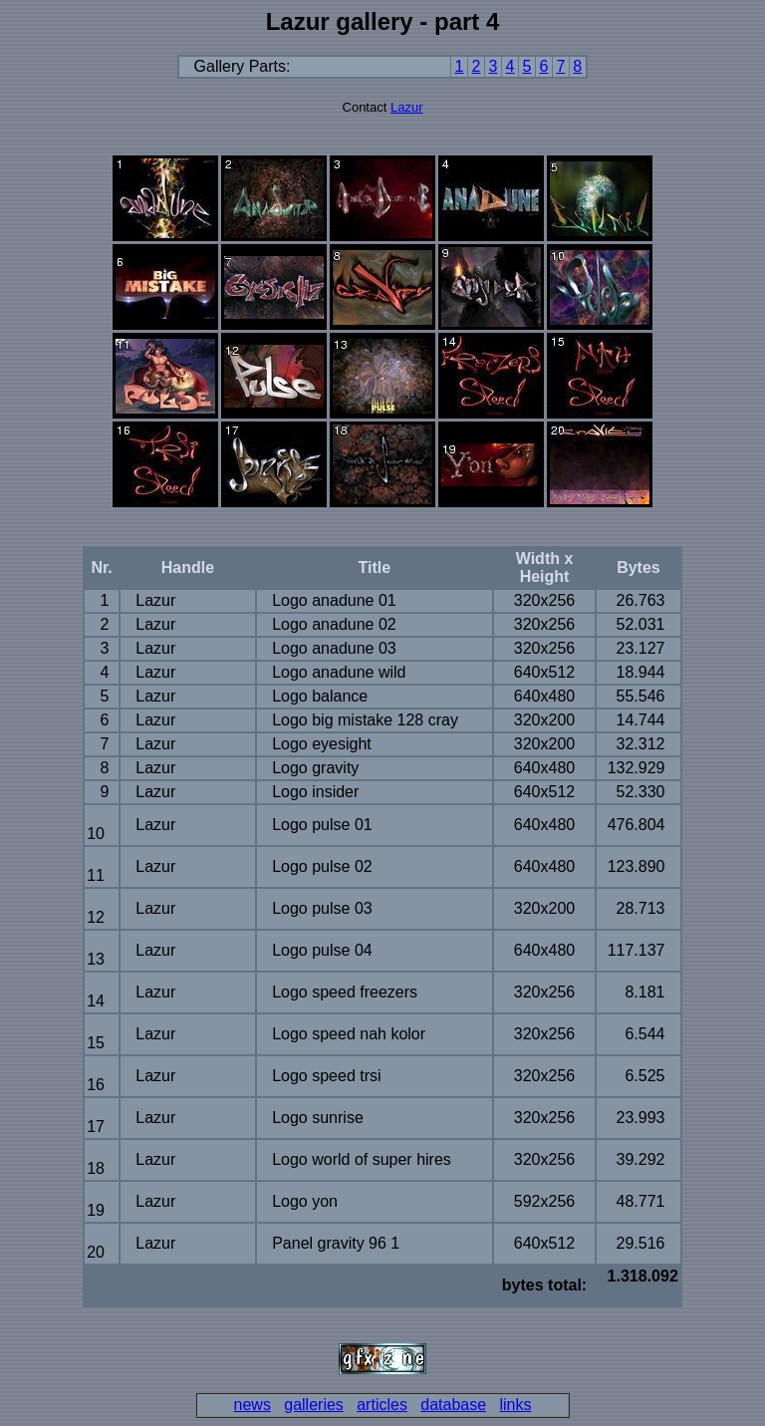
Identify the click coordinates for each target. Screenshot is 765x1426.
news (252, 1404)
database (453, 1404)
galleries (314, 1404)
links (515, 1404)
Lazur (406, 107)
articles (382, 1404)
